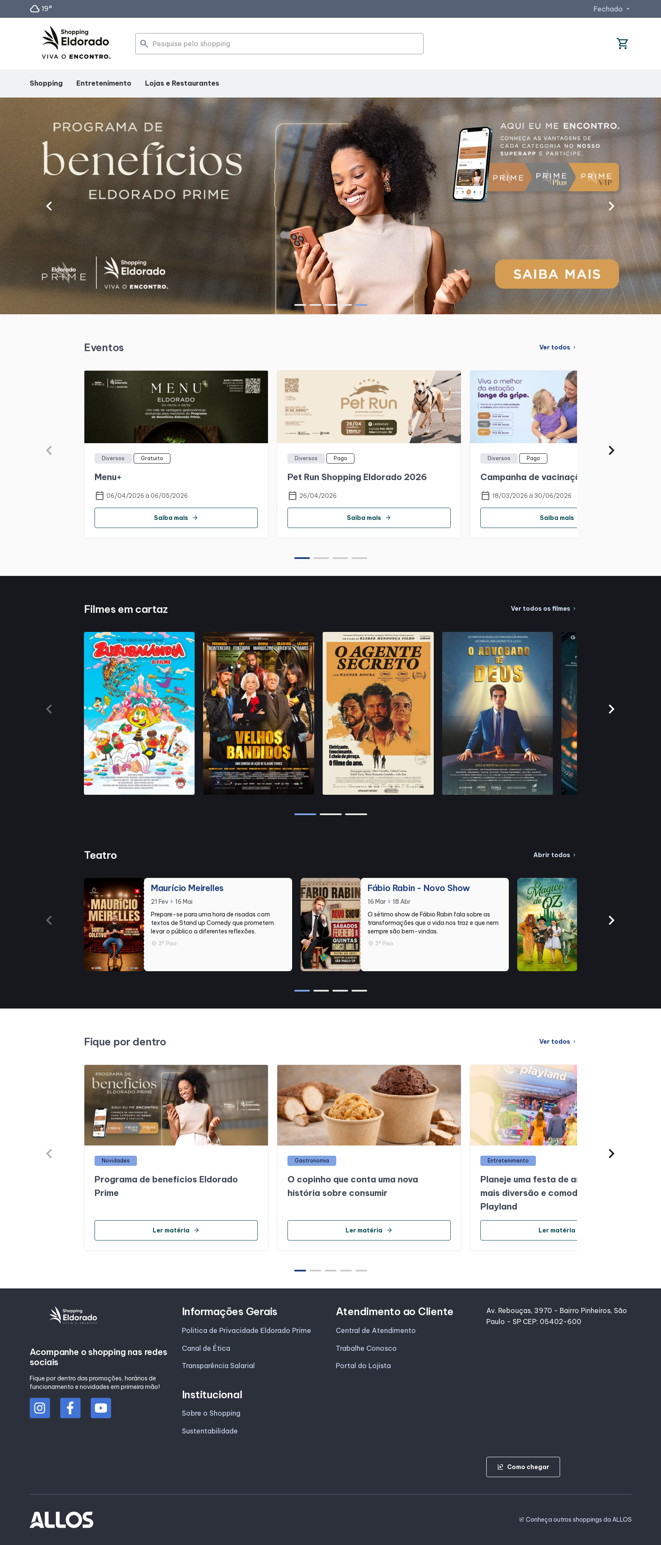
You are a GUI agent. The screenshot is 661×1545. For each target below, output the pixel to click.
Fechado (612, 9)
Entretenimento (103, 83)
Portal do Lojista (363, 1365)
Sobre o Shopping (211, 1413)
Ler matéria (176, 1230)
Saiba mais (176, 518)
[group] (330, 206)
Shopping (46, 83)
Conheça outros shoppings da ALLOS (575, 1519)
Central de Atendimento (376, 1330)
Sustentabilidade (210, 1431)
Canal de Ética (206, 1348)
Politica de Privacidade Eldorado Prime (246, 1330)
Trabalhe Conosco (366, 1348)
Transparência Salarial (218, 1365)
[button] (49, 206)
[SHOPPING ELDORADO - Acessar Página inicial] (76, 44)
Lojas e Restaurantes (182, 83)
